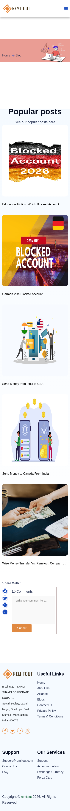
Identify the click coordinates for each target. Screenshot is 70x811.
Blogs (41, 699)
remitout (26, 796)
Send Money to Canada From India (25, 473)
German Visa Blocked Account (22, 294)
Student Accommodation (48, 763)
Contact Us (44, 705)
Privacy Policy (46, 710)
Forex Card (44, 777)
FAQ (5, 772)
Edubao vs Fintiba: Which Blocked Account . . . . (34, 204)
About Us (43, 688)
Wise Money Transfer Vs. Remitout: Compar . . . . (34, 563)
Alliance (42, 693)
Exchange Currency (50, 772)
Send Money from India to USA (22, 383)
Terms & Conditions (50, 716)
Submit (22, 628)
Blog (18, 55)
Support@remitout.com (17, 760)
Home (6, 55)
